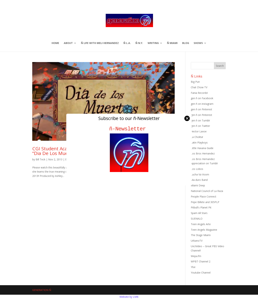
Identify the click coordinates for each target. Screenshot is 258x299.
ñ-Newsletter (129, 129)
